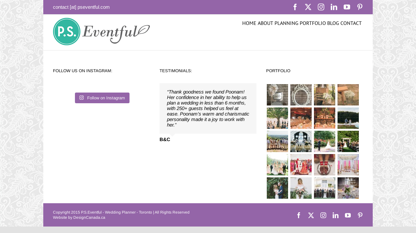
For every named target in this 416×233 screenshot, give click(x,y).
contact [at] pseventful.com (81, 7)
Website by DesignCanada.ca (79, 217)
